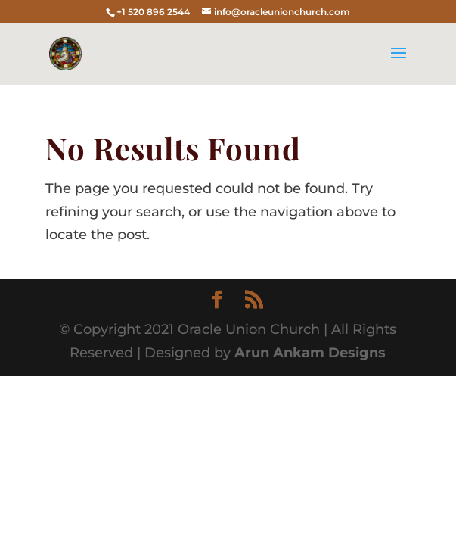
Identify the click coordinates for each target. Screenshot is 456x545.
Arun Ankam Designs (308, 352)
